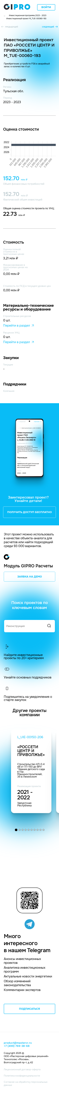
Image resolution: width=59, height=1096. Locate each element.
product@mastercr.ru (18, 1043)
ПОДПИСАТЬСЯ (29, 1008)
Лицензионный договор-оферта (22, 1069)
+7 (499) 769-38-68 (17, 1046)
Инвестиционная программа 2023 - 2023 (27, 15)
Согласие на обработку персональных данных (26, 1083)
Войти (46, 7)
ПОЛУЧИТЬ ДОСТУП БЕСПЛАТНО (29, 512)
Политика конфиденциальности (22, 1075)
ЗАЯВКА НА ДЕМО (29, 576)
